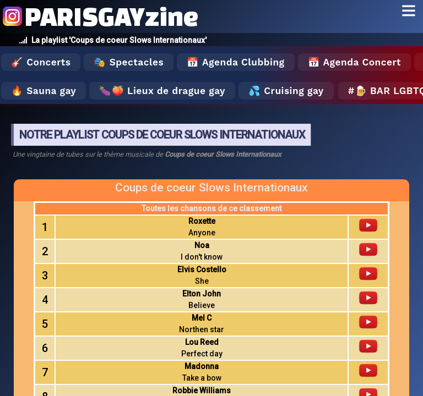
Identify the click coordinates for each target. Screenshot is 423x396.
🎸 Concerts (40, 62)
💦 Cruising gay (286, 90)
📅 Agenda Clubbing (235, 62)
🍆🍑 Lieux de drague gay (162, 90)
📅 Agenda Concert (354, 62)
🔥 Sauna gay (43, 90)
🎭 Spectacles (129, 62)
